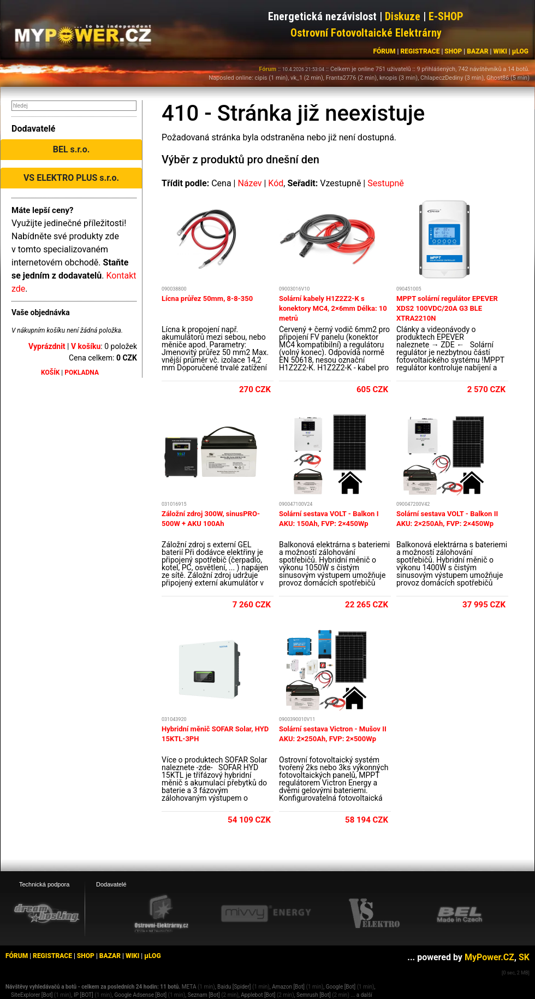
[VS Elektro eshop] (374, 914)
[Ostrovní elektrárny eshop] (161, 914)
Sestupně (385, 183)
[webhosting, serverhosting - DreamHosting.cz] (46, 913)
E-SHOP (446, 16)
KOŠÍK (50, 372)
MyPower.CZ (489, 957)
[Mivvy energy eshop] (266, 913)
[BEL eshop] (460, 914)
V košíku (85, 346)
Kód (275, 183)
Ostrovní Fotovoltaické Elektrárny (366, 32)
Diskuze (402, 16)
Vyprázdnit (47, 346)
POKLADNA (81, 372)
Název (249, 183)
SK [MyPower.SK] (524, 957)
